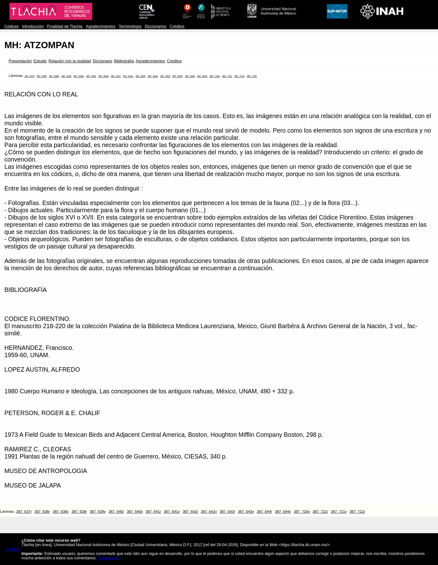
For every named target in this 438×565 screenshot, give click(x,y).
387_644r (190, 76)
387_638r (42, 76)
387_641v (128, 76)
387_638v (54, 76)
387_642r (140, 76)
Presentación (20, 61)
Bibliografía (124, 61)
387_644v (202, 76)
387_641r (116, 76)
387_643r (165, 76)
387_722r (252, 76)
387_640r (91, 76)
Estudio (40, 61)
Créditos (177, 26)
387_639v (79, 76)
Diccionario (102, 61)
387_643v (177, 76)
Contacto (13, 549)
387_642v (153, 76)
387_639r (66, 76)
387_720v (215, 76)
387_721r (227, 76)
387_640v (103, 76)
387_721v (239, 76)
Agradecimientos (101, 26)
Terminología (130, 26)
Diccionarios (156, 26)
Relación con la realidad (69, 61)
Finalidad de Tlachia (64, 26)
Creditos (174, 61)
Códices (11, 26)
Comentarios (109, 558)
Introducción (33, 26)
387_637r (30, 76)
